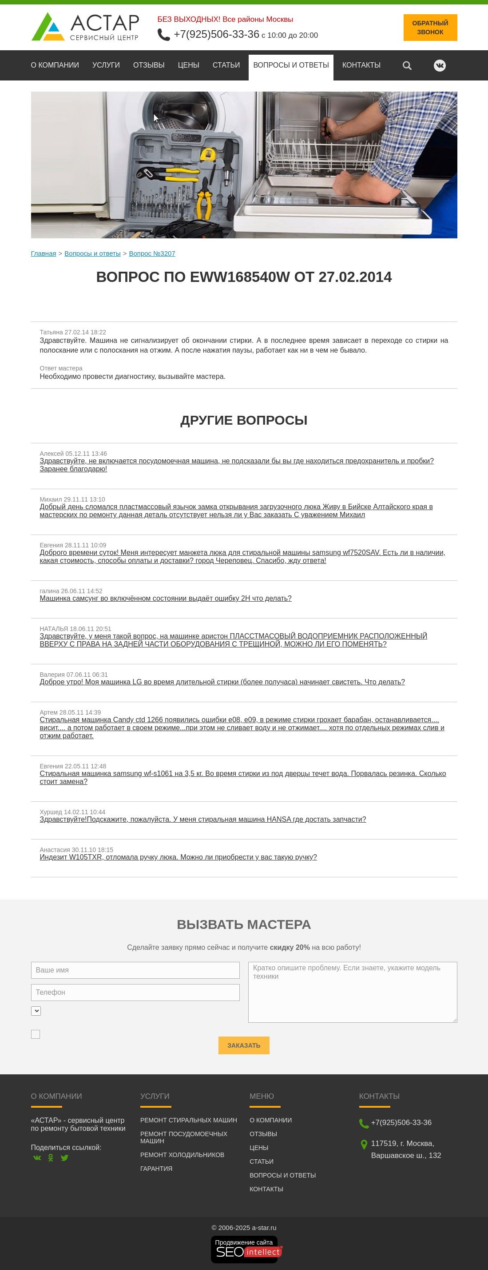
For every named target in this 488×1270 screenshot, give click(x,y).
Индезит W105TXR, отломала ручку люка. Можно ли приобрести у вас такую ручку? (178, 857)
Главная (43, 253)
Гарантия (156, 1168)
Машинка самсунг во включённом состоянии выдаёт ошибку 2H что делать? (166, 598)
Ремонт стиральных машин (188, 1120)
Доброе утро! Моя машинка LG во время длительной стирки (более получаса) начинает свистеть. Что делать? (222, 682)
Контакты (361, 65)
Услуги (106, 65)
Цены (188, 65)
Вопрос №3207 (152, 253)
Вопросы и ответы (291, 65)
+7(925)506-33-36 (217, 34)
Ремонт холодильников (182, 1154)
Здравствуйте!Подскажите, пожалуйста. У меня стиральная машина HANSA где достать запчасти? (203, 819)
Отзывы (149, 65)
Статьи (226, 65)
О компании (55, 65)
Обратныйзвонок (430, 28)
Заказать (243, 1042)
